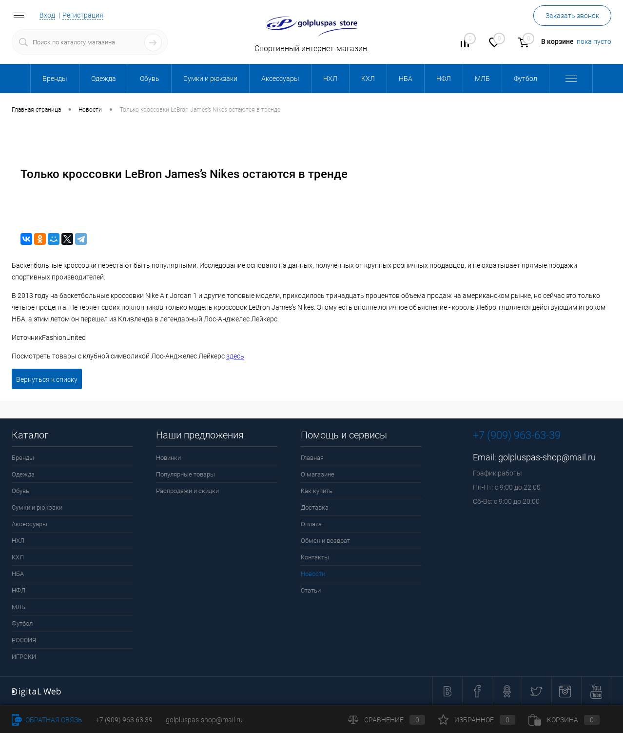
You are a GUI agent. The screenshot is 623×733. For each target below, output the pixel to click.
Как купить (316, 491)
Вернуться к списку (47, 379)
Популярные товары (185, 474)
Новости (313, 573)
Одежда (23, 474)
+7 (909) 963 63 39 (124, 720)
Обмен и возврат (325, 540)
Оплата (311, 524)
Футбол (22, 623)
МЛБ (18, 607)
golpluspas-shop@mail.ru (547, 457)
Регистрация (82, 15)
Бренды (23, 457)
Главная (312, 457)
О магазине (317, 474)
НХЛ (18, 540)
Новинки (168, 457)
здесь (235, 356)
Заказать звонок (572, 16)
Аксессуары (29, 524)
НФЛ (18, 590)
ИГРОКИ (24, 656)
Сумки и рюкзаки (37, 507)
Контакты (315, 557)
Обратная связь (47, 720)
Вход (47, 15)
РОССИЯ (24, 640)
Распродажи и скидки (187, 491)
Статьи (311, 590)
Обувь (20, 491)
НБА (18, 573)
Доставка (315, 507)
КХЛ (18, 557)
